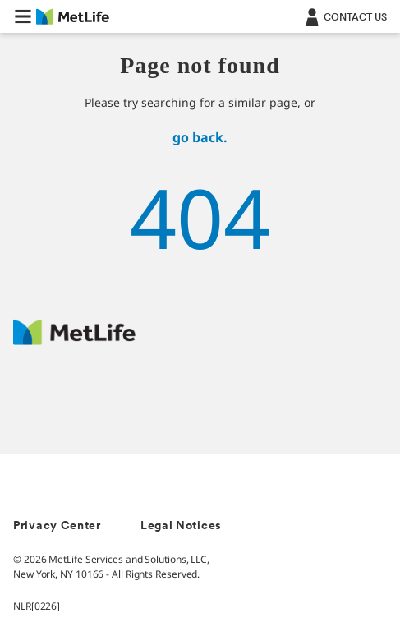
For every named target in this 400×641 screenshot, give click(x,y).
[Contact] (344, 16)
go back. (200, 137)
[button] (23, 16)
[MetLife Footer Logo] (74, 340)
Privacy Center (57, 526)
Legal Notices (181, 526)
